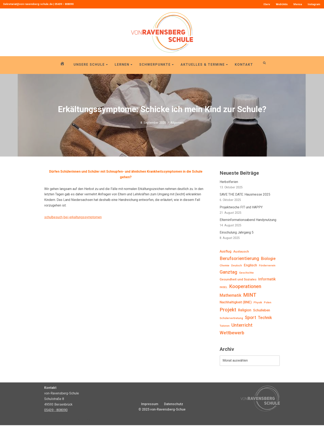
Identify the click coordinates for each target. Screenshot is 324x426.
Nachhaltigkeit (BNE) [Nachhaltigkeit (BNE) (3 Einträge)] (236, 303)
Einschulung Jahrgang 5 (237, 233)
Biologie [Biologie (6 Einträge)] (268, 259)
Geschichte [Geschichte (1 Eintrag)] (246, 273)
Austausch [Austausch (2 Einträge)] (241, 252)
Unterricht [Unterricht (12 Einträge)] (242, 326)
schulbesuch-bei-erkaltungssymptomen (73, 218)
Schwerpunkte (156, 64)
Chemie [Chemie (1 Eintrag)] (224, 265)
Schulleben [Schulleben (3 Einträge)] (261, 311)
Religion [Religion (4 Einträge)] (244, 311)
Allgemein (177, 122)
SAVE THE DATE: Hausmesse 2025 (245, 195)
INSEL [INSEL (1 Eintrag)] (223, 287)
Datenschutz (173, 405)
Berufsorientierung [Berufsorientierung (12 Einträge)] (239, 259)
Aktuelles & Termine (204, 64)
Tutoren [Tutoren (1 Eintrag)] (225, 326)
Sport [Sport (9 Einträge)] (250, 318)
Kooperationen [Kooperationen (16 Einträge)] (245, 287)
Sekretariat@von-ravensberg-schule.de (28, 4)
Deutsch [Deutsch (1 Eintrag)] (236, 265)
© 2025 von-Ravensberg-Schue (162, 410)
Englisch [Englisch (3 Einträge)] (250, 266)
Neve (48, 421)
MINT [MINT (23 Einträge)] (249, 296)
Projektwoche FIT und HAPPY (241, 208)
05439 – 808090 (64, 4)
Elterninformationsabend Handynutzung (248, 220)
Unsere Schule (91, 64)
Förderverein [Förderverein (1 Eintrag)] (267, 265)
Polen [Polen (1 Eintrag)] (267, 303)
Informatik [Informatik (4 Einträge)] (267, 280)
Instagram (314, 4)
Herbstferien (229, 182)
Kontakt (244, 64)
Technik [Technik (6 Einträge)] (265, 318)
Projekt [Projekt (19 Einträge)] (228, 310)
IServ (266, 4)
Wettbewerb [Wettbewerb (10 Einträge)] (232, 333)
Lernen (124, 64)
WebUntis (282, 4)
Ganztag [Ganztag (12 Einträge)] (228, 272)
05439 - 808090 (56, 411)
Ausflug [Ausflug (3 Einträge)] (225, 252)
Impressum (149, 405)
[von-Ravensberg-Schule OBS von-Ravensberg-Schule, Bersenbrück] (162, 32)
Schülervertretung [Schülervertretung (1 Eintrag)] (231, 318)
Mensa (297, 4)
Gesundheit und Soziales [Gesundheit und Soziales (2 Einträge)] (238, 280)
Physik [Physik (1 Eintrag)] (258, 303)
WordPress (85, 421)
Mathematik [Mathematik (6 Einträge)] (230, 296)
